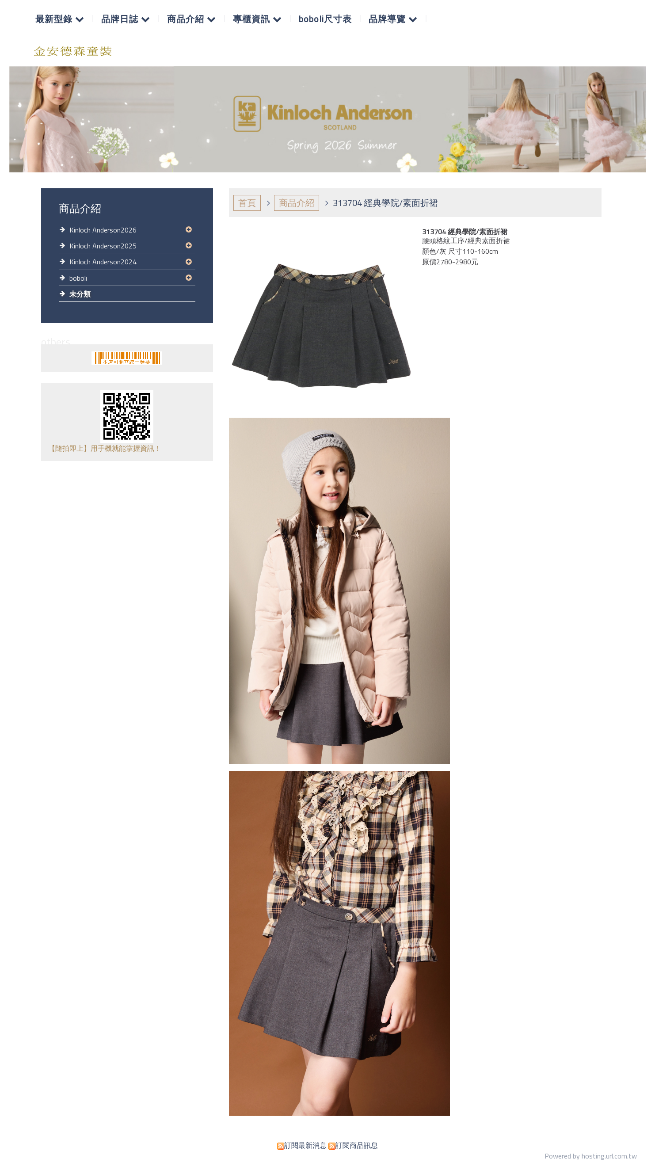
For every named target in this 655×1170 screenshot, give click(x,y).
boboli (78, 278)
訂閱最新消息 (305, 1145)
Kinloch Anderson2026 (103, 230)
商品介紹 (296, 203)
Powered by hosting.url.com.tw (591, 1156)
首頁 (247, 203)
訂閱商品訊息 (356, 1145)
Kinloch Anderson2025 (103, 245)
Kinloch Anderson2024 (103, 261)
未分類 (80, 294)
